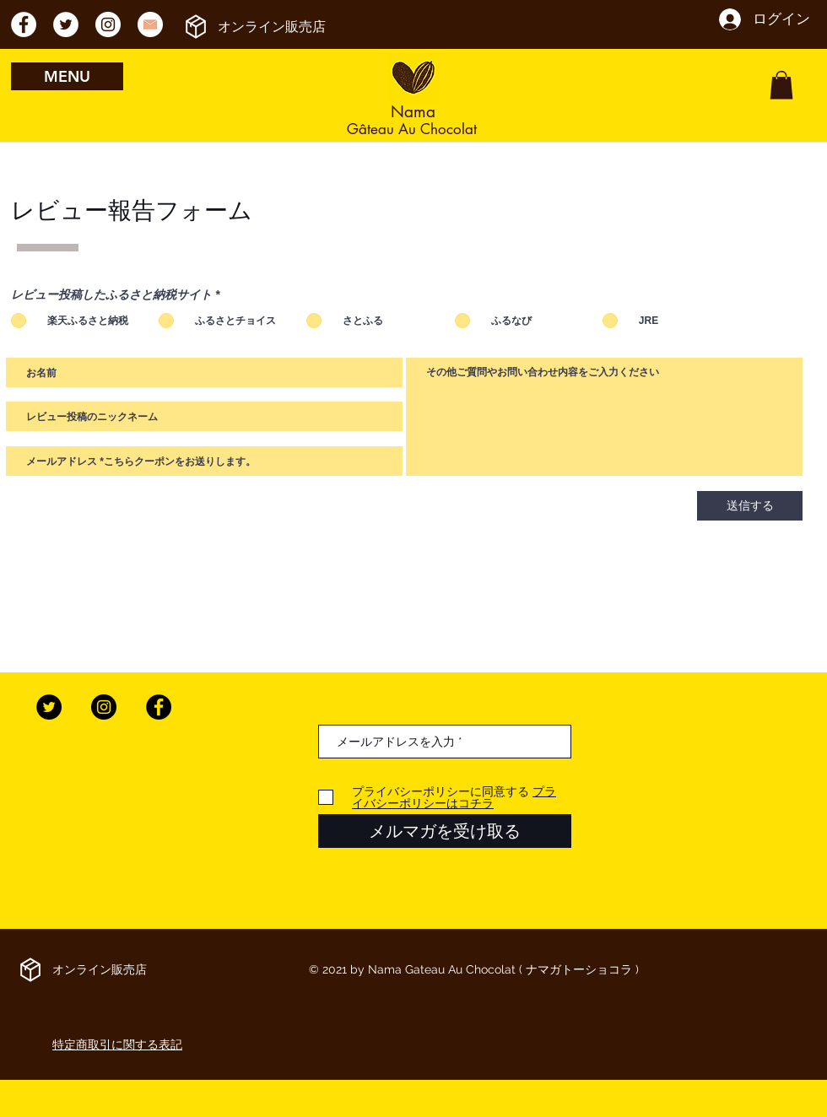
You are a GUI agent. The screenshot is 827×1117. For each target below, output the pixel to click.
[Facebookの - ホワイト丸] (23, 24)
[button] (781, 85)
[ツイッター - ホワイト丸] (65, 24)
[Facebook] (158, 707)
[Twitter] (49, 707)
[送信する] (750, 506)
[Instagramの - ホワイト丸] (108, 24)
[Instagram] (103, 707)
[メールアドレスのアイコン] (150, 24)
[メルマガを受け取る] (444, 831)
